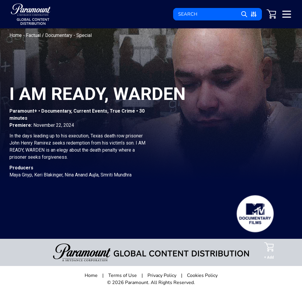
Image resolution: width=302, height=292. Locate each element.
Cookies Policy (202, 275)
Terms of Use (122, 275)
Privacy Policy (161, 275)
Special (84, 35)
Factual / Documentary (49, 35)
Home (16, 35)
